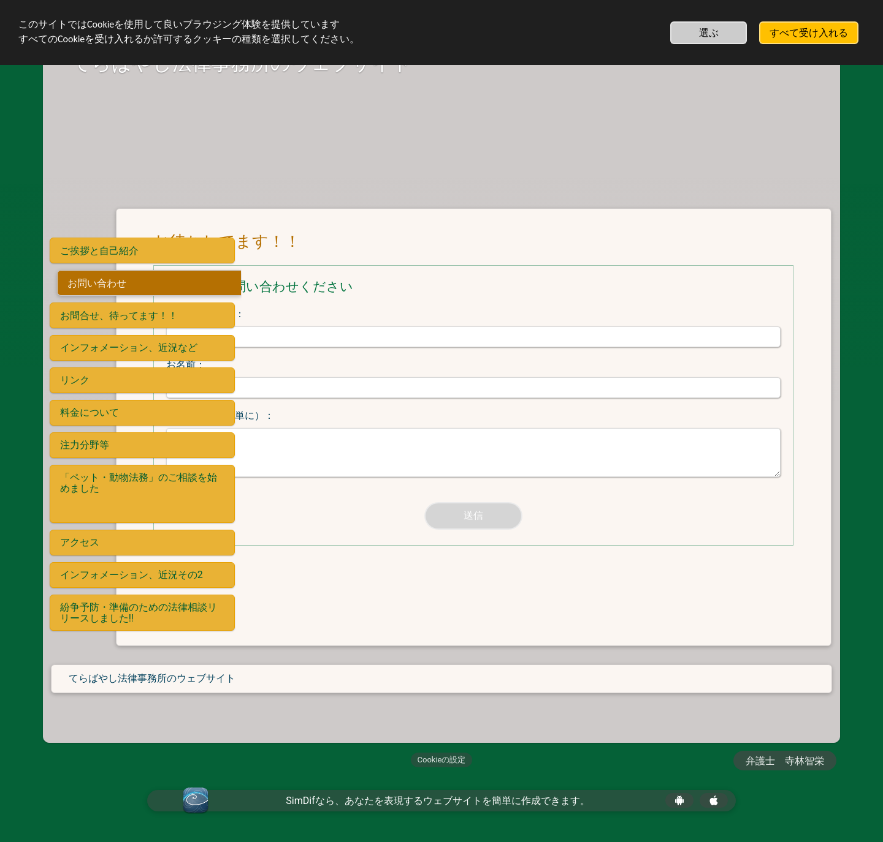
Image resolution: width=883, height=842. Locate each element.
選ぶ (709, 33)
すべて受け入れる (809, 33)
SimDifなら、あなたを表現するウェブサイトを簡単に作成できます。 (437, 800)
